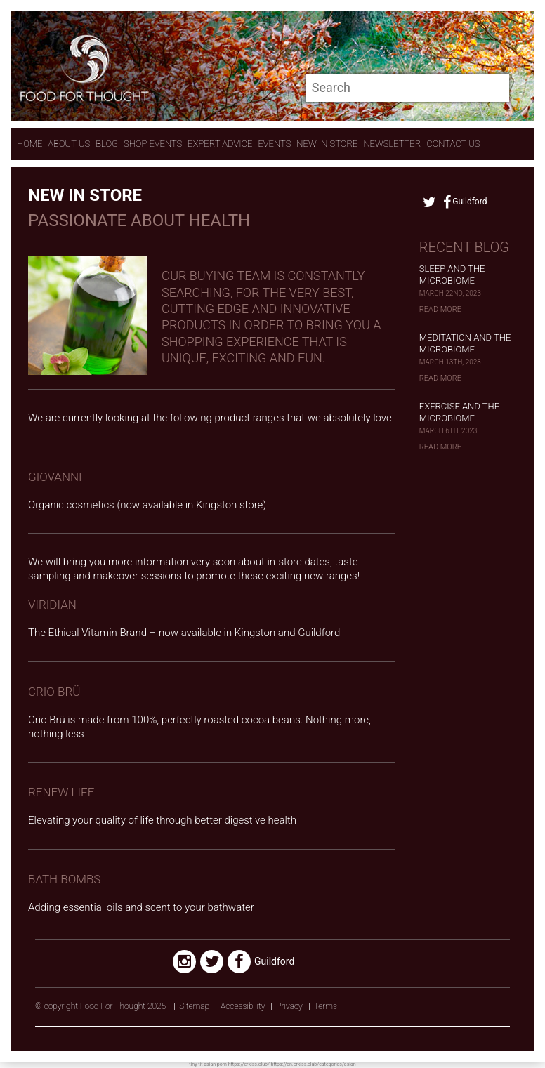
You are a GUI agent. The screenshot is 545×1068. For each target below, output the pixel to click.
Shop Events (153, 143)
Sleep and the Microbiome (452, 274)
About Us (69, 143)
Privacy (289, 1006)
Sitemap (194, 1006)
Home (29, 143)
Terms (325, 1006)
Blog (107, 143)
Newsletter (392, 143)
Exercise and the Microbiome (459, 412)
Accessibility (243, 1006)
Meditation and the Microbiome (465, 343)
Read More (440, 309)
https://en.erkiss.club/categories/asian (313, 1064)
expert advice (220, 143)
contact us (453, 143)
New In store (326, 143)
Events (274, 143)
